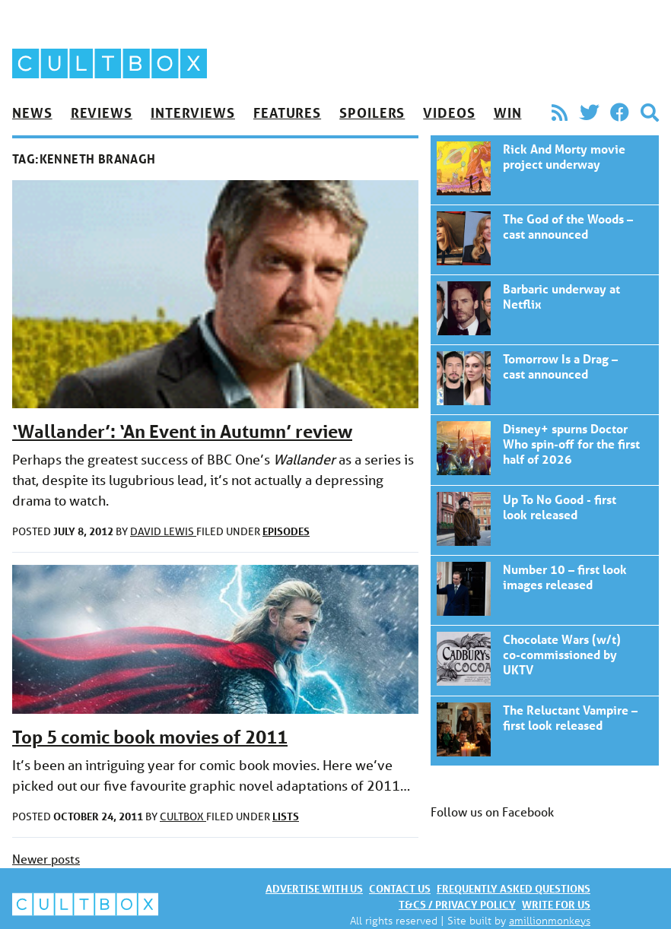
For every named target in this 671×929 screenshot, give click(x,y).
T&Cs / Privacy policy (457, 904)
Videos (449, 112)
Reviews (101, 112)
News (32, 112)
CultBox (183, 816)
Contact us (400, 888)
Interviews (193, 112)
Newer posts (46, 859)
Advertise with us (314, 888)
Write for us (556, 904)
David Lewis (163, 531)
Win (508, 112)
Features (287, 112)
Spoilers (372, 112)
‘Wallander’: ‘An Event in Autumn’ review (182, 431)
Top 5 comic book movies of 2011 (150, 737)
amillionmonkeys (549, 920)
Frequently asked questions (513, 888)
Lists (285, 816)
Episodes (286, 531)
